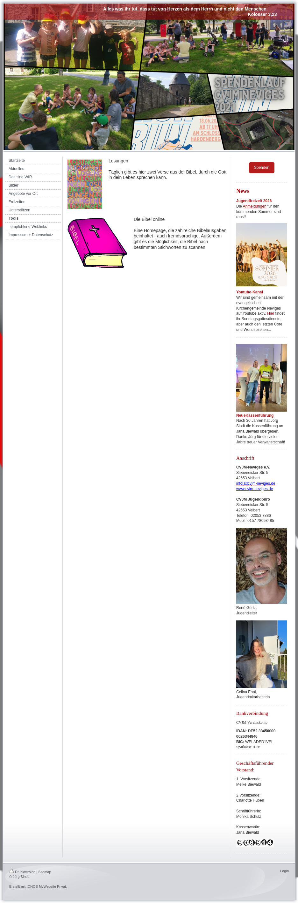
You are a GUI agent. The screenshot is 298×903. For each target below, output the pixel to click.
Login (284, 871)
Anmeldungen (254, 206)
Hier (270, 313)
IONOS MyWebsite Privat (46, 886)
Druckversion (22, 872)
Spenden (261, 167)
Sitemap (44, 872)
